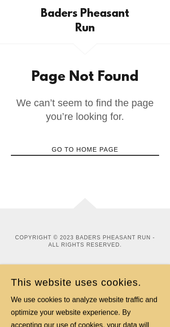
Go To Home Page (85, 149)
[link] (85, 21)
